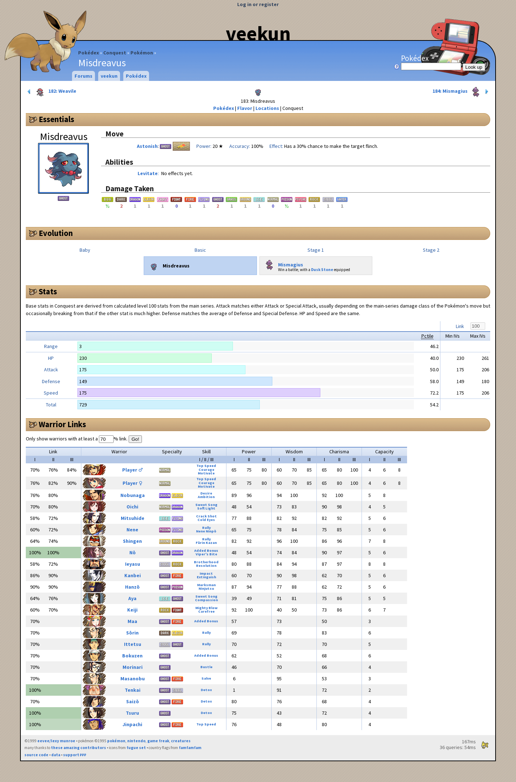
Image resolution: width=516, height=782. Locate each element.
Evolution (56, 233)
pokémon (116, 740)
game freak (158, 740)
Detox (206, 689)
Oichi (132, 506)
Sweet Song (206, 504)
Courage (206, 469)
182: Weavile (51, 91)
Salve (206, 678)
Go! (135, 439)
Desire (206, 493)
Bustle (206, 667)
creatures (181, 740)
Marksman (206, 585)
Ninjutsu (206, 588)
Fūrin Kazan (206, 542)
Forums (83, 76)
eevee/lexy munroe (56, 740)
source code (36, 754)
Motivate (206, 473)
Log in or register (258, 4)
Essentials (56, 119)
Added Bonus (206, 550)
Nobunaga (132, 495)
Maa (132, 621)
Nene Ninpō (206, 531)
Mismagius (283, 263)
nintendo (136, 740)
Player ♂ (132, 470)
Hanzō (132, 587)
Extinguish (206, 577)
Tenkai (132, 690)
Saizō (132, 701)
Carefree (206, 611)
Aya (132, 598)
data (55, 754)
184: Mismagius (461, 91)
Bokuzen (132, 655)
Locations (267, 108)
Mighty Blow (206, 607)
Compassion (206, 600)
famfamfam (190, 747)
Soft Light (206, 508)
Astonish (147, 146)
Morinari (133, 667)
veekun (258, 33)
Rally (206, 527)
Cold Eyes (206, 519)
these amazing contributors (78, 747)
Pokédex (88, 52)
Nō (132, 552)
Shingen (132, 541)
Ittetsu (132, 644)
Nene (132, 529)
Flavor (244, 108)
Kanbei (132, 575)
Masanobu (132, 678)
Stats (48, 291)
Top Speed (206, 465)
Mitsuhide (132, 518)
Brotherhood (206, 562)
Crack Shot (206, 516)
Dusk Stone (322, 269)
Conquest (114, 52)
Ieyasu (132, 564)
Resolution (206, 565)
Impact (206, 573)
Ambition (206, 496)
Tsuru (132, 713)
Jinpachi (132, 724)
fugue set (136, 747)
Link (460, 326)
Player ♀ (132, 483)
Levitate (148, 173)
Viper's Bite (206, 554)
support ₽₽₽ (74, 754)
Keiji (132, 610)
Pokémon (141, 52)
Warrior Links (62, 424)
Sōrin (132, 632)
